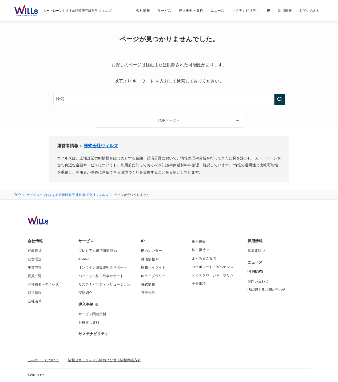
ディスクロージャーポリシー (214, 275)
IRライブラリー (153, 276)
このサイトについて (43, 360)
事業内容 (35, 267)
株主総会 (199, 242)
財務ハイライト (153, 267)
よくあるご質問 (204, 258)
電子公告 (148, 293)
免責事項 (199, 284)
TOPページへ (169, 120)
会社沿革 (35, 301)
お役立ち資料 (88, 323)
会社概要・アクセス (43, 284)
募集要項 (254, 251)
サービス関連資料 (92, 314)
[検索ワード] (169, 99)
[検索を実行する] (279, 99)
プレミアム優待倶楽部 (95, 251)
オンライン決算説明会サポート (102, 267)
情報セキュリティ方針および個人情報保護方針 (104, 360)
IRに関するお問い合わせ (267, 289)
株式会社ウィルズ (101, 145)
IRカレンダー (151, 251)
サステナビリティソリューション (104, 284)
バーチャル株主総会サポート (101, 276)
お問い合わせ (258, 281)
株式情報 (148, 284)
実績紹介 (85, 293)
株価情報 (148, 259)
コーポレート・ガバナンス (212, 267)
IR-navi (83, 259)
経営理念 (35, 259)
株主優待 (199, 250)
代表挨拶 (35, 251)
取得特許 (35, 293)
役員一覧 (35, 276)
